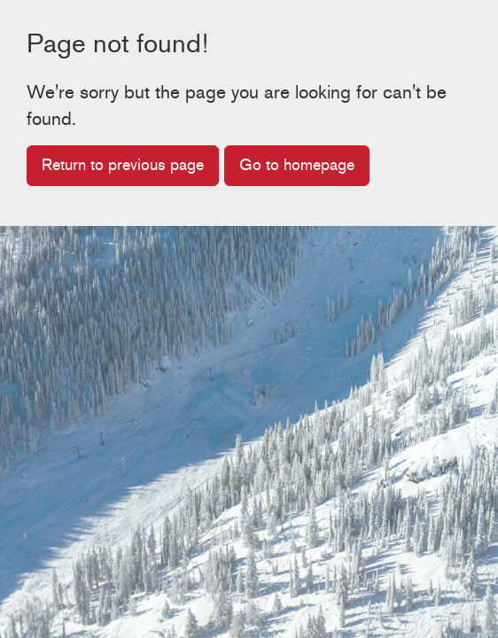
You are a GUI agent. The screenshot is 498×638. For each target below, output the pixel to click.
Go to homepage (296, 165)
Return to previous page (123, 165)
